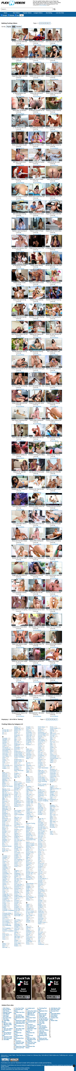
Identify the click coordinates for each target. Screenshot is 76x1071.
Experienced (17, 805)
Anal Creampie (6, 749)
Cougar (4, 903)
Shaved (40, 843)
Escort (16, 798)
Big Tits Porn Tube (6, 1034)
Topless (52, 750)
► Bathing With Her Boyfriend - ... (54, 249)
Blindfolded (5, 809)
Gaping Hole (17, 875)
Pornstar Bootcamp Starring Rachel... (19, 352)
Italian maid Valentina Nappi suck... (19, 644)
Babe (3, 772)
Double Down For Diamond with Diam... (36, 696)
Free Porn (18, 1041)
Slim (39, 859)
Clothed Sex (5, 888)
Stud (39, 908)
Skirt (39, 855)
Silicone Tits (41, 850)
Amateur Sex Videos (53, 1018)
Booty (3, 824)
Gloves (16, 894)
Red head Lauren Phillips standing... (36, 180)
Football (16, 854)
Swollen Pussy (42, 922)
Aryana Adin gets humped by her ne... (53, 145)
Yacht (51, 831)
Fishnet (16, 842)
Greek (15, 905)
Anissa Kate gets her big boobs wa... (19, 300)
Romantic (40, 810)
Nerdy (27, 889)
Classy (4, 883)
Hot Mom (28, 728)
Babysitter (5, 774)
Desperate (17, 735)
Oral (27, 916)
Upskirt (51, 781)
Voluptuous (53, 799)
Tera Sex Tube (43, 1017)
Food (15, 851)
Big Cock (4, 793)
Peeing (28, 938)
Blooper (4, 812)
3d (3, 732)
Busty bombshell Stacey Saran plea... (36, 610)
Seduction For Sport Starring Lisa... (36, 317)
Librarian (28, 805)
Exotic (15, 803)
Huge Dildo (29, 735)
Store (39, 897)
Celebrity (4, 867)
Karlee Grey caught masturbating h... (53, 662)
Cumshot (4, 929)
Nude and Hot (43, 1038)
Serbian (40, 839)
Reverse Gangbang (43, 800)
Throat (51, 727)
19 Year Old (5, 731)
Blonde (4, 810)
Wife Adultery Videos (30, 1015)
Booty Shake (5, 825)
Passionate (29, 937)
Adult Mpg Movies (5, 1021)
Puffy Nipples (41, 772)
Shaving (40, 844)
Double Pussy (17, 759)
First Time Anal (18, 840)
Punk (39, 774)
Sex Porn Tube (7, 1017)
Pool (39, 751)
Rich (39, 803)
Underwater (53, 773)
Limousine (28, 808)
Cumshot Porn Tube (30, 1022)
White (51, 817)
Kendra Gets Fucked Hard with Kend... (36, 197)
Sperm (39, 885)
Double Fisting (18, 754)
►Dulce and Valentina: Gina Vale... (19, 249)
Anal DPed (5, 750)
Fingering (16, 836)
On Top (28, 913)
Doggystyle (17, 744)
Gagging (16, 870)
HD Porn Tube (7, 1023)
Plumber (40, 746)
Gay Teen (16, 880)
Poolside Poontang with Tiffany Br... (36, 455)
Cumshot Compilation (8, 931)
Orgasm (28, 918)
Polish (39, 749)
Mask (27, 831)
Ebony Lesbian (18, 783)
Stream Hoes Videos (18, 1036)
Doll (15, 746)
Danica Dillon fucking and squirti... (36, 421)
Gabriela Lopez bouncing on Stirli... (19, 231)
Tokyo (51, 746)
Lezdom (28, 804)
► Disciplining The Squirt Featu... (19, 266)
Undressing (53, 776)
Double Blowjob (18, 753)
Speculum (40, 884)
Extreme (16, 806)
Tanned (40, 933)
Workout (52, 824)
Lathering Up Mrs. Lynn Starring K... (53, 162)
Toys (51, 753)
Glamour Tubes (7, 1012)
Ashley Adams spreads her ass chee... (19, 369)
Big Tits (4, 797)
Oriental (28, 920)
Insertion (28, 753)
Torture (51, 751)
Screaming (41, 824)
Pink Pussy (41, 739)
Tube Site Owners (21, 1055)
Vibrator (52, 792)
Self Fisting (41, 833)
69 (3, 734)
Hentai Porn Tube (20, 1020)
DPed (15, 762)
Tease (39, 937)
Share (39, 842)
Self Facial (40, 832)
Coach (4, 891)
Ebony (16, 781)
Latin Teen (28, 794)
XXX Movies (6, 1013)
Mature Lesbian (30, 845)
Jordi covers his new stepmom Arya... (54, 42)
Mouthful (28, 876)
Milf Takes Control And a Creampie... (19, 162)
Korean (28, 782)
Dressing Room (18, 765)
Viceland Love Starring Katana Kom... (54, 59)
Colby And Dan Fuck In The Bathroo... (36, 249)
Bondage (4, 820)
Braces (4, 828)
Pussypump (41, 785)
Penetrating (29, 941)
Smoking (40, 866)
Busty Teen (5, 850)
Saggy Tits (40, 818)
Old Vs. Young (30, 911)
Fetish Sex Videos (17, 1033)
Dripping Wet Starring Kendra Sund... (36, 59)
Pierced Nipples (42, 733)
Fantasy (16, 818)
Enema (16, 792)
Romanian (40, 809)
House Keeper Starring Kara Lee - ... (53, 94)
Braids (4, 829)
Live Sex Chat (60, 13)
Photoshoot (41, 732)
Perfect (28, 944)
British (4, 835)
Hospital (28, 727)
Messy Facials (30, 852)
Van (51, 790)
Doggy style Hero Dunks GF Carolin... (19, 576)
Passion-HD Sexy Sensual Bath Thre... (54, 507)
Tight (51, 732)
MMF (27, 865)
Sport (39, 888)
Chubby (4, 877)
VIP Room (52, 795)
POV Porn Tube (55, 1009)
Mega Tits (28, 848)
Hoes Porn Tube (31, 1042)
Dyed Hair (16, 776)
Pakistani (28, 927)
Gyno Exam (17, 915)
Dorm (15, 750)
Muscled (28, 879)
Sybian (40, 923)
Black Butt (5, 806)
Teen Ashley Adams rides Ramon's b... (53, 352)
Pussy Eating (41, 779)
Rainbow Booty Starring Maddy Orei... (53, 403)
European (16, 800)
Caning (4, 858)
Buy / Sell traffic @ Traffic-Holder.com (48, 1055)
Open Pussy (29, 915)
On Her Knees (30, 912)
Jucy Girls (6, 1015)
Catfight (4, 865)
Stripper (40, 904)
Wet (51, 813)
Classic (4, 880)
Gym (15, 911)
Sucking (40, 914)
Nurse (27, 896)
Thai (39, 941)
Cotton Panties (6, 901)
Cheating (4, 872)
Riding (39, 805)
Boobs (4, 821)
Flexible (16, 848)
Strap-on (40, 902)
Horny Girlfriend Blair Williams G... (53, 644)
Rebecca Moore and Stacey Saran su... (53, 541)
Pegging (28, 940)
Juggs (27, 771)
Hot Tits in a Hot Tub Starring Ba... (19, 386)
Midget (28, 854)
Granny (16, 903)
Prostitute (40, 765)
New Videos (16, 13)
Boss (3, 827)
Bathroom (4, 780)
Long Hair (28, 815)
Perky (39, 728)
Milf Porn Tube (8, 1024)
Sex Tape (40, 840)
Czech (4, 939)
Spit (39, 887)
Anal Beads (5, 748)
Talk (39, 929)
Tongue (52, 747)
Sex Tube (41, 1022)
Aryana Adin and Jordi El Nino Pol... (53, 231)
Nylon (27, 898)
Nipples (28, 890)
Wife (51, 820)
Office (27, 905)
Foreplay (16, 857)
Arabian (4, 760)
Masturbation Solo (31, 839)
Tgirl (39, 940)
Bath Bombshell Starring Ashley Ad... (36, 352)
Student (40, 910)
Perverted (40, 729)
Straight (4, 15)
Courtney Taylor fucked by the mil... (53, 421)
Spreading (40, 889)
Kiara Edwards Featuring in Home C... (36, 42)
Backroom (5, 775)
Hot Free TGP (43, 1013)
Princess (40, 762)
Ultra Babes (54, 1015)
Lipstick (28, 811)
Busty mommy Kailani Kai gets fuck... (54, 128)
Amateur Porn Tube (18, 1044)
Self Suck (40, 836)
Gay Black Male (18, 879)
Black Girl (4, 808)
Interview (28, 757)
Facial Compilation (19, 814)
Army (3, 761)
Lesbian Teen (29, 802)
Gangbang (17, 873)
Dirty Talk (16, 742)
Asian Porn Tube (20, 1022)
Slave (39, 858)
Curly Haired (5, 935)
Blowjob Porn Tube (6, 1030)
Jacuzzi (28, 762)
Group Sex (17, 910)
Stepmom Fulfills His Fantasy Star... (36, 162)
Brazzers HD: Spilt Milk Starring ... (19, 472)
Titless (51, 739)
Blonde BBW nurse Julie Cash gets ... (54, 266)
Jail (27, 764)
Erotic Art (16, 796)
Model (27, 868)
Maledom (28, 828)
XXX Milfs (6, 1039)
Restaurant (41, 795)
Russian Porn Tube (54, 1011)
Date (13, 26)
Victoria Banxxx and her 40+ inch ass (36, 662)
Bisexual (4, 801)
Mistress (28, 864)
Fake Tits (16, 817)
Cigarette (4, 879)
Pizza (39, 744)
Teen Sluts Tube (19, 1028)
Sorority (40, 877)
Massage (28, 833)
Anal (3, 746)
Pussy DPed (41, 777)
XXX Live (41, 1031)
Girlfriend (16, 887)
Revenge (40, 798)
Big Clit (4, 791)
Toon (51, 749)
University (52, 779)
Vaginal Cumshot (54, 788)
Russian (40, 814)
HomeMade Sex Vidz (19, 1026)
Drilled (16, 766)
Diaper (16, 736)
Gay (17, 15)
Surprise (40, 915)
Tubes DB (42, 1016)
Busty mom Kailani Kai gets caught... (19, 145)
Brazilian (4, 831)
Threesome (41, 944)
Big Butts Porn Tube (42, 1011)
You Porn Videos (43, 1030)
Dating (16, 727)
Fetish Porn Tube (20, 1046)
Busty (3, 849)
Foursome (16, 861)
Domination (17, 747)
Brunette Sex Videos (18, 1010)
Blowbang (5, 813)
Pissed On (40, 742)
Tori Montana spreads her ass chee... (36, 111)
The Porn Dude (43, 1020)
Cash (3, 862)
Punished (40, 773)
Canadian (4, 857)
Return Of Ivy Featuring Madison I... (36, 576)
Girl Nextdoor (17, 885)
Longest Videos (38, 13)
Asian (3, 762)
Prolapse (40, 763)
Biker (3, 798)
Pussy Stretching (42, 781)
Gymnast (16, 913)
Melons (28, 849)
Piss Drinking (41, 740)
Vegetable (52, 791)
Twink (51, 762)
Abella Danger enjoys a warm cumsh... (19, 59)
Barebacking (5, 778)
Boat (3, 817)
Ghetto (16, 883)
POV (39, 758)
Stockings (40, 896)
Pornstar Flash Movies (31, 1018)
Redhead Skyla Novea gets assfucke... (53, 524)
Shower (40, 847)
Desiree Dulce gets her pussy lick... (53, 76)
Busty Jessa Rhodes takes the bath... (54, 576)
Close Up (4, 887)
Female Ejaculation (19, 827)
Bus (3, 843)
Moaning (28, 867)
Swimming (40, 918)
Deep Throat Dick (18, 770)
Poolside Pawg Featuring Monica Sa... (36, 300)
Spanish (40, 881)
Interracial (28, 755)
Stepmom (40, 893)
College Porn (42, 1032)
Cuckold (4, 916)
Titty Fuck (52, 742)
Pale (27, 929)
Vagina (51, 787)
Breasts (4, 832)
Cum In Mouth (6, 922)
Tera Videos (18, 1015)
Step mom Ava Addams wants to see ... (36, 679)
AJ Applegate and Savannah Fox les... (53, 696)
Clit (3, 886)
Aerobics (4, 742)
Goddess (16, 895)
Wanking (52, 805)
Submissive (41, 913)
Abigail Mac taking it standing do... (19, 76)
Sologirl (40, 876)
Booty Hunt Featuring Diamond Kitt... (53, 386)
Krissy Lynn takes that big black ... (19, 317)
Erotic (15, 795)
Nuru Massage (30, 897)
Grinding (16, 906)
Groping (16, 907)
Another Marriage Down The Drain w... (36, 644)
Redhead (40, 792)
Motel (27, 875)
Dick (15, 738)
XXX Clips (6, 1016)
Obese (27, 904)
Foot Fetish (17, 852)
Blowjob (4, 815)
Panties (28, 930)
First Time (16, 839)
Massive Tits (29, 835)
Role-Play (40, 807)
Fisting (16, 843)
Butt (3, 851)
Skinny (39, 854)
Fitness (16, 844)
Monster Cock (29, 872)
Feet (15, 825)
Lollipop (28, 813)
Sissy (39, 851)
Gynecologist (17, 914)
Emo (15, 791)
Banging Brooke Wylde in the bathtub (19, 713)
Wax (51, 808)
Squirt (39, 892)
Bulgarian (4, 840)
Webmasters (4, 1055)
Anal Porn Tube (19, 1042)
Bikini (3, 799)
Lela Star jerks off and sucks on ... (36, 472)
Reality (40, 790)
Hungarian (28, 742)
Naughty (28, 886)
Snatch (40, 867)
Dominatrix (17, 749)
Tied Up (52, 731)
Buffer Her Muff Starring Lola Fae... (53, 335)
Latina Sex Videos (6, 1026)
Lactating (28, 786)
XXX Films (6, 1019)
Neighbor (28, 887)
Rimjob (40, 806)
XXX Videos (6, 1008)
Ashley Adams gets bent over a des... (19, 403)
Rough (39, 811)
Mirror (27, 861)
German (16, 881)
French (16, 862)
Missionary (29, 863)
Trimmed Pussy (54, 758)
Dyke (15, 777)
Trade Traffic (12, 1055)
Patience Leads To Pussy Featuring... (36, 231)
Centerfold (5, 868)
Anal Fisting (5, 752)
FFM (15, 832)
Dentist (16, 732)
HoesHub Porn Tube (19, 1039)
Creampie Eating (6, 913)
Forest (16, 858)
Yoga (51, 832)
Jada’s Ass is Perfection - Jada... (53, 180)
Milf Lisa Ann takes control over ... (53, 490)
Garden (16, 876)
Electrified (16, 788)
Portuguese (41, 755)
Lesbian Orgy (29, 801)
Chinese (4, 875)
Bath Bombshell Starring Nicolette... (53, 438)
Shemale (11, 15)
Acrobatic (4, 738)
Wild (51, 823)
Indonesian (29, 750)
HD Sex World (7, 1009)
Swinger (40, 921)
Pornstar (40, 754)
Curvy (3, 936)
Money (28, 871)
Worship (52, 825)
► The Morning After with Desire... (19, 128)
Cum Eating (5, 921)
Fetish (15, 831)
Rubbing (40, 813)
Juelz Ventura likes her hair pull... (36, 438)
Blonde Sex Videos (18, 1030)
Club (3, 890)
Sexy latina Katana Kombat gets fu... (36, 283)
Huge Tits (28, 736)
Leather (28, 796)
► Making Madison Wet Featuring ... (19, 94)
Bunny (4, 842)
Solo (39, 874)
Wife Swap (52, 821)
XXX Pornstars (8, 1038)
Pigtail (39, 738)
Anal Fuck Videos (29, 1036)
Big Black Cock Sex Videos (31, 1040)
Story (39, 899)
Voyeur (51, 801)
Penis (27, 942)
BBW (3, 782)
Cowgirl (4, 907)
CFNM (4, 869)
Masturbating (29, 838)
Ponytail (40, 750)
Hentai (16, 935)
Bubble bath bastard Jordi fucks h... (36, 76)
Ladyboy (28, 789)
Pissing (40, 743)
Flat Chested (17, 847)
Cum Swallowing (6, 925)
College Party (5, 895)
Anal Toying (5, 756)
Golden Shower (18, 896)
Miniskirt (28, 860)
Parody (28, 934)
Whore (51, 819)
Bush (3, 845)
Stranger (40, 900)
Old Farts (28, 908)
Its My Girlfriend (43, 1019)
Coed (3, 892)
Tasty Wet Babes (55, 1013)
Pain (27, 926)
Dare (3, 946)
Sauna (39, 821)
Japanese (28, 765)
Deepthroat (17, 728)
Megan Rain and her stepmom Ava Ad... (54, 679)
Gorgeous (16, 898)
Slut (39, 862)
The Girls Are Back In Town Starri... (36, 145)
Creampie (4, 909)
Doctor (16, 743)
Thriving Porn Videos (42, 1009)
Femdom (16, 829)
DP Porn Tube (43, 1034)
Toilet (51, 744)
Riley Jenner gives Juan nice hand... (36, 524)
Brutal (3, 838)
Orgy (27, 919)
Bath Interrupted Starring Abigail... (19, 214)
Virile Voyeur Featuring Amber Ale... (19, 421)
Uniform (52, 777)
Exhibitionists (17, 802)
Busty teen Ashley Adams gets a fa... (37, 369)
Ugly (51, 766)
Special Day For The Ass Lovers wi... (53, 455)
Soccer (40, 869)
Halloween (17, 924)
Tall (39, 930)
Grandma (16, 900)
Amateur (4, 745)
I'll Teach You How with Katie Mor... (19, 42)
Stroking (40, 907)
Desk (15, 733)
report (13, 39)
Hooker (16, 944)
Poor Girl (40, 753)
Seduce (40, 829)
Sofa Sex (40, 872)
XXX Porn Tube (8, 1037)
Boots (3, 823)
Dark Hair (4, 947)
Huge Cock (29, 733)
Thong (39, 943)
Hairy (15, 922)
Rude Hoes (42, 1028)
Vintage (52, 794)
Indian (27, 749)
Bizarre (4, 804)
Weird (51, 812)
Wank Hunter (42, 1015)
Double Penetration (19, 757)
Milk (27, 858)
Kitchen (28, 779)
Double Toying (18, 761)
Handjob (16, 926)
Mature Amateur (30, 844)
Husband (28, 744)
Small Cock (41, 863)
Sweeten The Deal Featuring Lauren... (53, 300)
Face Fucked (17, 810)
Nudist (27, 893)
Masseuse (28, 834)
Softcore (40, 873)
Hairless (16, 921)
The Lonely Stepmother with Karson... (53, 610)
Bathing (4, 779)
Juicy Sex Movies (41, 1024)
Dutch (15, 774)
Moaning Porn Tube (42, 1036)
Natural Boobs (30, 883)
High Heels (17, 936)
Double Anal (17, 751)
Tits (51, 740)
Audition (4, 768)
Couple (4, 906)
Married (28, 830)
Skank (39, 852)
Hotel (27, 729)
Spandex (40, 880)
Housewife (29, 732)
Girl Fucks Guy (18, 884)
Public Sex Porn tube (19, 1013)
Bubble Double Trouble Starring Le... (19, 283)
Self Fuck (40, 835)
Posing (40, 757)
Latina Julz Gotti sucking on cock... (19, 507)
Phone (39, 731)
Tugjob (51, 759)
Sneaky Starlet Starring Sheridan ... (36, 266)
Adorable (4, 739)
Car (3, 860)
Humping (28, 740)
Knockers (28, 780)
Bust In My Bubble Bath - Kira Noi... (36, 386)
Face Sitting (17, 812)
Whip (51, 816)
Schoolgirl (40, 822)
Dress (15, 763)
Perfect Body (41, 727)
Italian (27, 758)
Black (3, 805)
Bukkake (4, 839)
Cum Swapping (6, 928)
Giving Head (17, 888)
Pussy (39, 776)
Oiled (27, 907)
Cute (3, 937)
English (16, 794)
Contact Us (29, 1055)
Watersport (53, 806)
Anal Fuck (5, 753)
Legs (27, 797)
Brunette (4, 836)
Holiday (16, 940)
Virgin (51, 797)
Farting (16, 820)
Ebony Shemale (18, 786)
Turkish (52, 761)
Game (15, 872)
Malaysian (28, 827)
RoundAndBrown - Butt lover (53, 713)
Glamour (16, 889)
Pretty (39, 761)
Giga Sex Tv (30, 1013)
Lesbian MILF (29, 800)
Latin (27, 793)
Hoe (15, 939)
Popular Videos (27, 13)
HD (15, 933)
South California (42, 878)
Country (4, 905)
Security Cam (41, 827)
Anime (4, 757)
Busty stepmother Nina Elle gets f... (53, 472)
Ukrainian (52, 769)
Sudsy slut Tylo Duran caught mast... (19, 662)
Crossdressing (6, 914)
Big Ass (4, 789)
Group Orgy (17, 909)
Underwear (53, 775)
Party (27, 935)
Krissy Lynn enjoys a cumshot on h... (19, 197)
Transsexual (53, 755)
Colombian (5, 896)
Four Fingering (18, 859)
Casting (4, 864)
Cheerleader (5, 873)
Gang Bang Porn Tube (19, 1024)
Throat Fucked (53, 728)
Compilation (5, 898)
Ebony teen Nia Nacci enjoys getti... (19, 541)
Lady (27, 787)
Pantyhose (29, 931)
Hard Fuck (17, 928)
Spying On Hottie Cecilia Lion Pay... (36, 507)
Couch (4, 902)
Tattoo (39, 934)
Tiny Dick (52, 735)
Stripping (40, 906)
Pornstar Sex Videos (30, 1033)
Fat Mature (17, 824)
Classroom (5, 882)
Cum (3, 918)
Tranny (51, 754)
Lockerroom (29, 812)
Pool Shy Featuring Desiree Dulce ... (53, 317)
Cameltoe (4, 856)
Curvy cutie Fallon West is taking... (19, 524)
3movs (22, 595)
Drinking (16, 768)
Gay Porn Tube (19, 1016)
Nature (28, 885)
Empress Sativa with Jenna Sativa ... (36, 403)
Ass (3, 764)
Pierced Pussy (42, 735)
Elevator (16, 790)
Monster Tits (29, 874)
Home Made (17, 943)
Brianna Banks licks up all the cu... (53, 197)
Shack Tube (54, 1020)
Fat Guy (16, 822)
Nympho (28, 900)
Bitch (3, 802)
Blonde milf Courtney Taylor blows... (19, 558)
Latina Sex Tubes (32, 1011)
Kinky (27, 776)
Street (39, 903)
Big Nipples (5, 795)
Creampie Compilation (8, 910)
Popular (9, 26)
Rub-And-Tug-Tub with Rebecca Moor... (37, 593)
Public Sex (41, 770)
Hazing (16, 932)
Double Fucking (18, 755)
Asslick (4, 767)
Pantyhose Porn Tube (42, 1040)
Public (39, 766)
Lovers (28, 817)
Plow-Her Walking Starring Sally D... (53, 283)
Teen (39, 939)
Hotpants (28, 731)
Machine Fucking (30, 823)
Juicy (27, 772)
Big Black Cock (6, 790)
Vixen (51, 798)
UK (50, 768)
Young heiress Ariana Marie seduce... (19, 627)
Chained (4, 871)
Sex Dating (49, 13)
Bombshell (5, 819)
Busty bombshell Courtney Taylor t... (19, 593)
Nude (27, 891)
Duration (18, 26)
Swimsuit (40, 919)
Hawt (15, 931)
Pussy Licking (41, 780)
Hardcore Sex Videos (30, 1047)
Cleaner (4, 884)
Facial (15, 813)
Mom (27, 869)
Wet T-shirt (53, 815)
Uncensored (53, 770)
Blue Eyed (5, 816)
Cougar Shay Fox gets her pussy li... (19, 696)
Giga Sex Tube (31, 1012)
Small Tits (40, 865)
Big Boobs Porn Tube (19, 1018)
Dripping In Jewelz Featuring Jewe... (53, 111)
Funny (15, 866)
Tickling (52, 729)
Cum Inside (5, 924)
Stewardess (41, 895)
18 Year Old (5, 730)
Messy (27, 850)
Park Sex (28, 933)
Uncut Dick (53, 772)
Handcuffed (17, 925)
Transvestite (53, 757)
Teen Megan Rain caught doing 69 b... (19, 679)
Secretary (40, 825)
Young (51, 834)
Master (28, 837)
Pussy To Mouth (42, 784)
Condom (4, 899)
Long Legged (29, 816)
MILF (27, 856)
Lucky (27, 819)
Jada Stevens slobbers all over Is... (19, 335)
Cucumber (5, 917)
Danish (4, 944)
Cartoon (4, 861)
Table (39, 928)
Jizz (27, 769)
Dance (4, 943)
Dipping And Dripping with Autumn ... (36, 335)
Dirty (15, 740)
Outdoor (28, 922)
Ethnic (15, 799)
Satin (39, 820)
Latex (27, 792)
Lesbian (28, 798)
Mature (28, 842)
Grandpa (16, 902)
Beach (4, 785)
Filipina (16, 835)
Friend (16, 863)
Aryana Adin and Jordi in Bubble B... (36, 94)
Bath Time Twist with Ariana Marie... (53, 369)
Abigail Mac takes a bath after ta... (53, 214)
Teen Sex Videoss (29, 1030)
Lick (27, 807)
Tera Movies (30, 1027)
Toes (51, 743)
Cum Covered (6, 920)
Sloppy (40, 861)
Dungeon (16, 773)
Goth (15, 899)
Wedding (52, 810)
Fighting (16, 833)
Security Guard (42, 828)
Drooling (16, 769)
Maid (27, 826)
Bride (3, 834)
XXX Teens (6, 1011)
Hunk (27, 743)
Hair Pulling (17, 920)
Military (28, 857)
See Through (41, 831)
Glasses (16, 891)
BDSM (4, 783)
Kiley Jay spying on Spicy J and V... (53, 558)
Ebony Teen (17, 787)
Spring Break (41, 891)
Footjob (16, 855)
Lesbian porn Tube (30, 1009)
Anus (3, 758)
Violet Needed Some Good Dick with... (36, 214)
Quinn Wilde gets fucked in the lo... (19, 180)
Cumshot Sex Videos (30, 1044)
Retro (39, 796)
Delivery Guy (17, 729)
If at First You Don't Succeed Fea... (53, 593)
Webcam (52, 809)
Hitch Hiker (17, 937)
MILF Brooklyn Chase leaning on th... (36, 627)
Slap (39, 857)
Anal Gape (5, 754)
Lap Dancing (29, 790)
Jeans (27, 767)
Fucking (16, 865)
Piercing (40, 736)
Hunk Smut (54, 1016)
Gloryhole (16, 892)
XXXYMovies (21, 44)
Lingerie (28, 809)
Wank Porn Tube (31, 1028)
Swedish (40, 917)
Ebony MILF (17, 784)
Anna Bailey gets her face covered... (36, 128)
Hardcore (16, 929)
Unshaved (52, 780)
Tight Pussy (53, 733)
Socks (39, 870)
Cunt (3, 933)
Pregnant (40, 759)
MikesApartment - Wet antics (36, 713)
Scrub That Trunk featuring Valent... (54, 627)
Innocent (28, 751)
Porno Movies (7, 1032)
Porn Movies (42, 1026)
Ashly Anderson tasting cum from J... (19, 455)
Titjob (51, 738)
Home (5, 13)
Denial (16, 731)
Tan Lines (40, 932)
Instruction (28, 754)
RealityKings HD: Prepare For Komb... (19, 490)
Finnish (16, 837)
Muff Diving (29, 878)
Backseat (4, 776)
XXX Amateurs (43, 1027)
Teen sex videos (8, 1028)
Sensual (40, 837)
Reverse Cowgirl (42, 799)
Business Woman (6, 846)
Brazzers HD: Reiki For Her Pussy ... (36, 490)
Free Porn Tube (19, 1008)
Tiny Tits (52, 736)
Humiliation (29, 739)
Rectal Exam (41, 791)
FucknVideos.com (12, 1065)
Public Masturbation (43, 768)
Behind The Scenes (7, 786)
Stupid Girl (40, 911)
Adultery (4, 741)
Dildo (15, 739)
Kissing (28, 778)
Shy (39, 848)
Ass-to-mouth (5, 765)
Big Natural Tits (6, 794)
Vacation (52, 786)
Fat (15, 821)
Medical (28, 846)
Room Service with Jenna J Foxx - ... (19, 438)
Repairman (41, 794)
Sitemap (35, 1055)
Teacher (40, 936)
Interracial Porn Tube (19, 1048)
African (4, 743)
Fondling (16, 850)
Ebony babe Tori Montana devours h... (19, 111)
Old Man (28, 909)
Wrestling (52, 827)
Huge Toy (28, 738)
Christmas (5, 876)
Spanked (40, 882)
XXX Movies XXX (55, 1008)
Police (39, 747)
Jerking (28, 768)
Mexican (28, 853)
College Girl (5, 894)
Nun (27, 894)
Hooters (16, 946)
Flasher (16, 846)
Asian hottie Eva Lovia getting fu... (19, 610)
